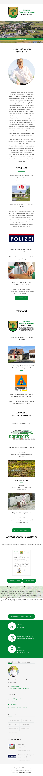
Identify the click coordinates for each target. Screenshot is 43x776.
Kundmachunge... (14, 720)
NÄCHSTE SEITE (29, 580)
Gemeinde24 (27, 768)
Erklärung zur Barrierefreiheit (19, 707)
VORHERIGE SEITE (14, 580)
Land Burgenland (16, 699)
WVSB (12, 701)
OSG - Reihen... (13, 724)
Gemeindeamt (25, 724)
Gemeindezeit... (13, 728)
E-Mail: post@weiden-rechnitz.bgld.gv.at (23, 650)
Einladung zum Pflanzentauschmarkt (21, 447)
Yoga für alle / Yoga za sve (21, 513)
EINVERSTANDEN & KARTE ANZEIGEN (21, 616)
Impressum (14, 704)
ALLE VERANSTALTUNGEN (21, 530)
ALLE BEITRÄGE (21, 298)
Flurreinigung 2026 (21, 480)
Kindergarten (25, 728)
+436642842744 (14, 686)
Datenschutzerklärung (25, 772)
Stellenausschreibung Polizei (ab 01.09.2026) (26, 756)
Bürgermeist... (13, 733)
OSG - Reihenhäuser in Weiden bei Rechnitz (24, 746)
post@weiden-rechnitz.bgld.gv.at (19, 688)
